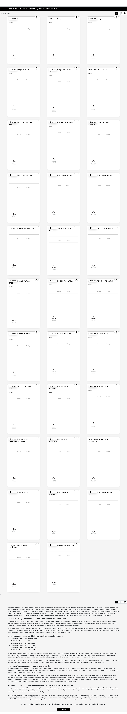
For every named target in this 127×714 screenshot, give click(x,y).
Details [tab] (19, 29)
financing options (82, 628)
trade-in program (33, 630)
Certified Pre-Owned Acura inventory (20, 699)
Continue (63, 709)
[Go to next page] (121, 13)
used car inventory (92, 630)
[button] (13, 18)
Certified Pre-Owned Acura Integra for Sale (24, 638)
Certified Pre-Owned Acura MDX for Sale (23, 647)
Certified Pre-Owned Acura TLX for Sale (23, 641)
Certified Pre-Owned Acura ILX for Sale (23, 643)
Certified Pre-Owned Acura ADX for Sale (23, 650)
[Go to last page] (125, 13)
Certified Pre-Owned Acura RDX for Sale (23, 645)
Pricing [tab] (28, 29)
